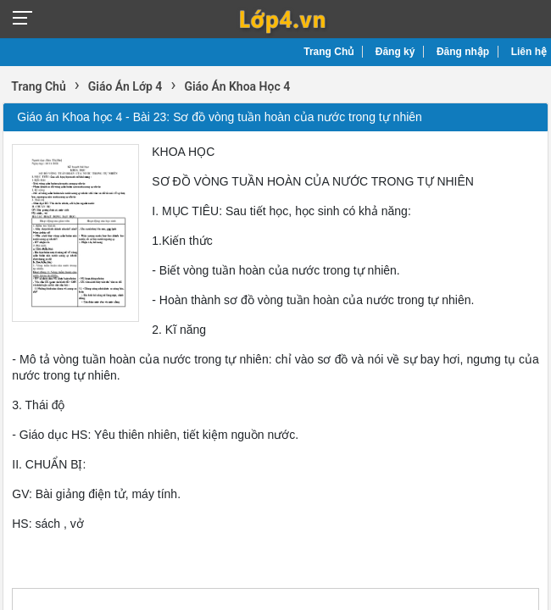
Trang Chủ (328, 52)
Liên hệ (529, 52)
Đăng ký (395, 52)
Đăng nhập (463, 52)
